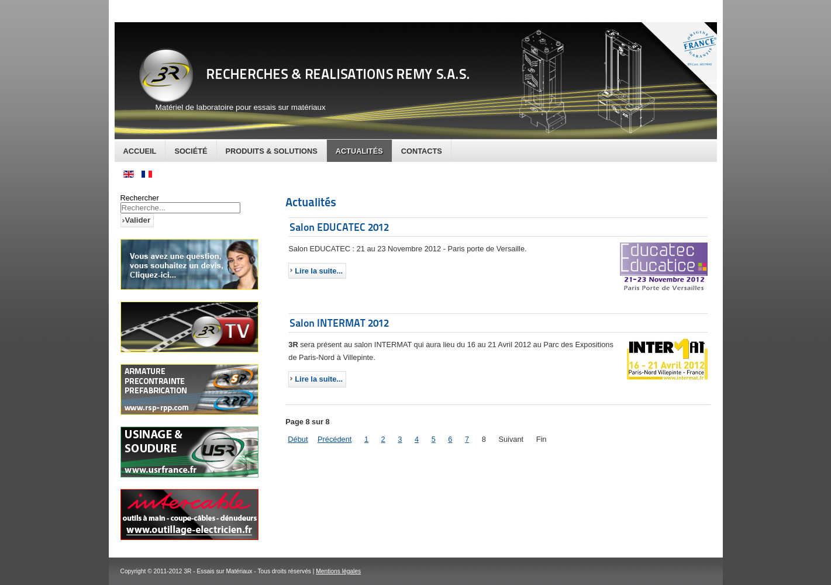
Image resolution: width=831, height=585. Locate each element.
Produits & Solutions (272, 151)
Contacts (421, 151)
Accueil (140, 151)
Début (298, 439)
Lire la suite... (319, 270)
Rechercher (139, 197)
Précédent (334, 439)
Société (190, 151)
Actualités (359, 151)
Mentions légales (338, 571)
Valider (138, 220)
